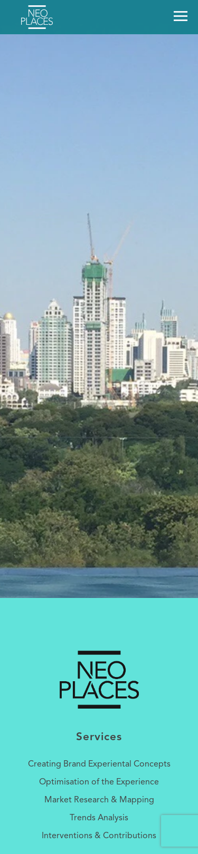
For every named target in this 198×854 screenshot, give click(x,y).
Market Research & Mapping (99, 800)
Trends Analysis (99, 818)
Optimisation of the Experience (99, 782)
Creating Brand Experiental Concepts (99, 764)
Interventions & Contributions (99, 836)
